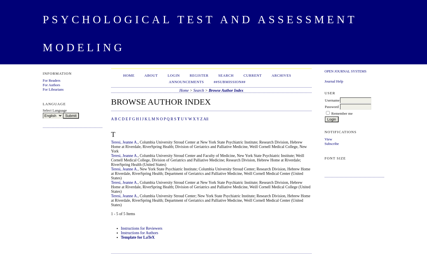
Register (199, 75)
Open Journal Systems (346, 71)
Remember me (342, 113)
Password (332, 107)
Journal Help (334, 81)
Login (174, 75)
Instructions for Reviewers (142, 228)
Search (226, 75)
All (205, 119)
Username (332, 100)
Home (129, 75)
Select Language (55, 110)
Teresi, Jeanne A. (124, 142)
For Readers (51, 80)
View (328, 139)
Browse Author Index (226, 90)
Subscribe (332, 144)
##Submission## (230, 82)
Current (252, 75)
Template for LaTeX (138, 237)
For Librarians (53, 89)
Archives (281, 75)
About (151, 75)
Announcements (186, 82)
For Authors (51, 85)
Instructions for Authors (139, 233)
